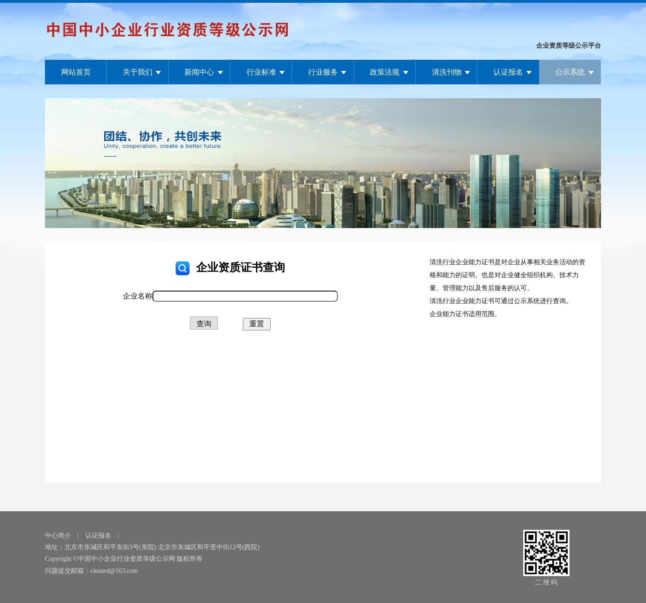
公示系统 (570, 72)
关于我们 (137, 72)
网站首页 (76, 72)
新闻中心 (199, 72)
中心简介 (58, 535)
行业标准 (261, 72)
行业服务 (323, 72)
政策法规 (384, 72)
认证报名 (508, 72)
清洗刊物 (447, 72)
